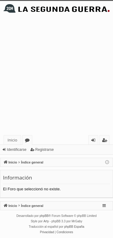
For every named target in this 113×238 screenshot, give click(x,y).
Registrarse (44, 150)
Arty (46, 221)
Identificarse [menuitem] (95, 141)
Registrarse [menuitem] (105, 141)
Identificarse (17, 150)
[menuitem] (47, 232)
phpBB (44, 215)
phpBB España (74, 226)
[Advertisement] (56, 75)
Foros (28, 141)
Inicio (12, 140)
